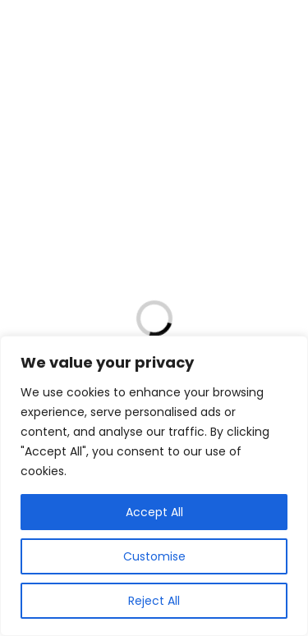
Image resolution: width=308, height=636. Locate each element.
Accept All (154, 512)
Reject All (154, 601)
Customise (154, 556)
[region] (154, 486)
